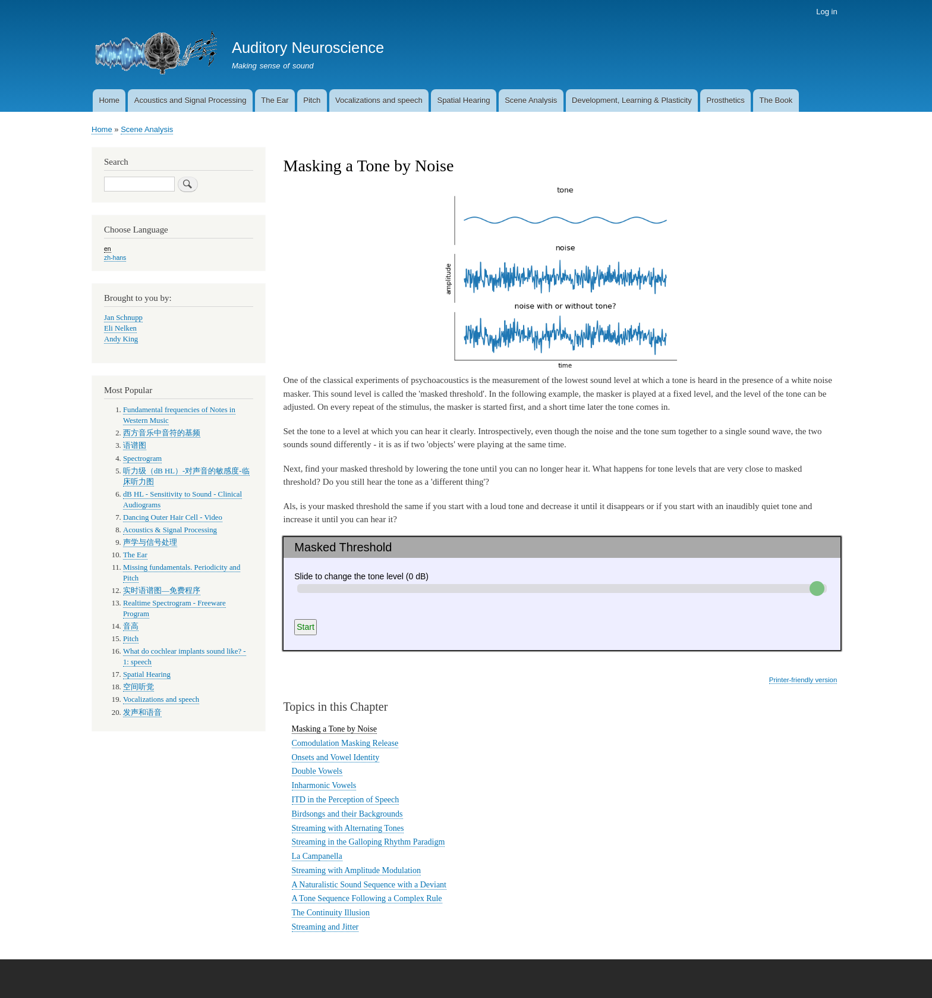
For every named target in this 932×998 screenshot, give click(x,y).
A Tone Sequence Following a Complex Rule (367, 898)
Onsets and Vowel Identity (336, 757)
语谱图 (134, 445)
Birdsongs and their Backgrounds (347, 813)
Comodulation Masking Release (345, 743)
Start (305, 627)
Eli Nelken (120, 328)
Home (109, 100)
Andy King (121, 339)
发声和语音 (142, 712)
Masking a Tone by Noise (334, 728)
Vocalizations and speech (379, 100)
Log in (826, 11)
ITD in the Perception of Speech (345, 799)
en (107, 248)
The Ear (274, 100)
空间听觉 (138, 687)
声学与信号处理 (150, 542)
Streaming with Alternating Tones (348, 828)
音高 (130, 626)
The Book (776, 100)
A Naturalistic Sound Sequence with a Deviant (369, 884)
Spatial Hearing (463, 100)
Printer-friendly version (803, 679)
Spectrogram (142, 458)
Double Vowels (317, 771)
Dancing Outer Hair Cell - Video (172, 517)
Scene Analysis (531, 100)
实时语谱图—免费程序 (161, 590)
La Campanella (317, 856)
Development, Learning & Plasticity (632, 100)
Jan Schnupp (123, 317)
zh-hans (115, 257)
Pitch (311, 100)
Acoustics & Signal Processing (170, 530)
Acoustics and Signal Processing (190, 100)
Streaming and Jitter (325, 926)
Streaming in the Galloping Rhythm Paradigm (368, 841)
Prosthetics (725, 100)
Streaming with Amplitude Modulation (356, 870)
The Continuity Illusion (331, 912)
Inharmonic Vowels (324, 785)
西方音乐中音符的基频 (161, 433)
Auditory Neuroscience (308, 47)
